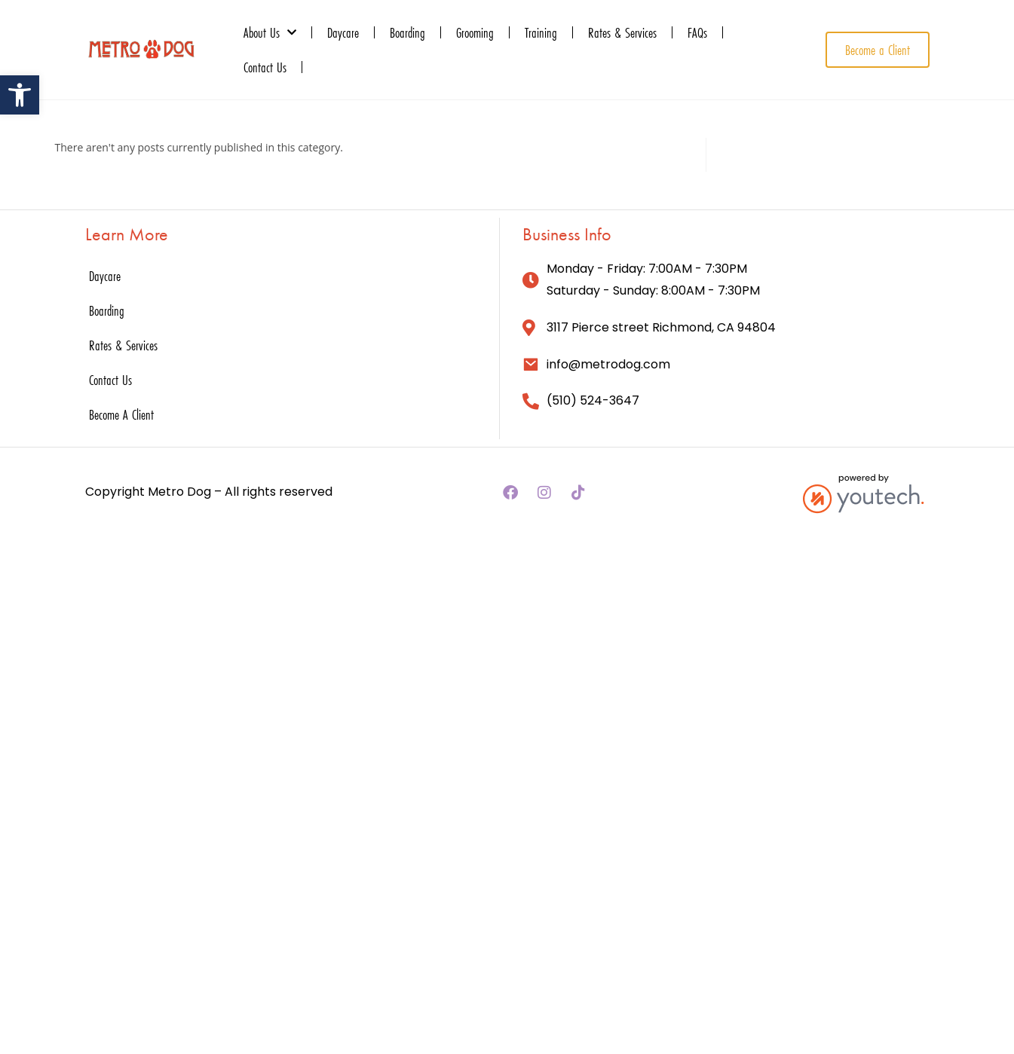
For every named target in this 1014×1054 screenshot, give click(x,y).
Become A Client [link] (121, 414)
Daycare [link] (343, 32)
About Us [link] (270, 32)
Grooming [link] (475, 32)
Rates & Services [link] (622, 32)
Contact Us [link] (265, 67)
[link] (19, 95)
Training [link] (541, 32)
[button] (510, 492)
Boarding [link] (407, 32)
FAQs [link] (697, 32)
